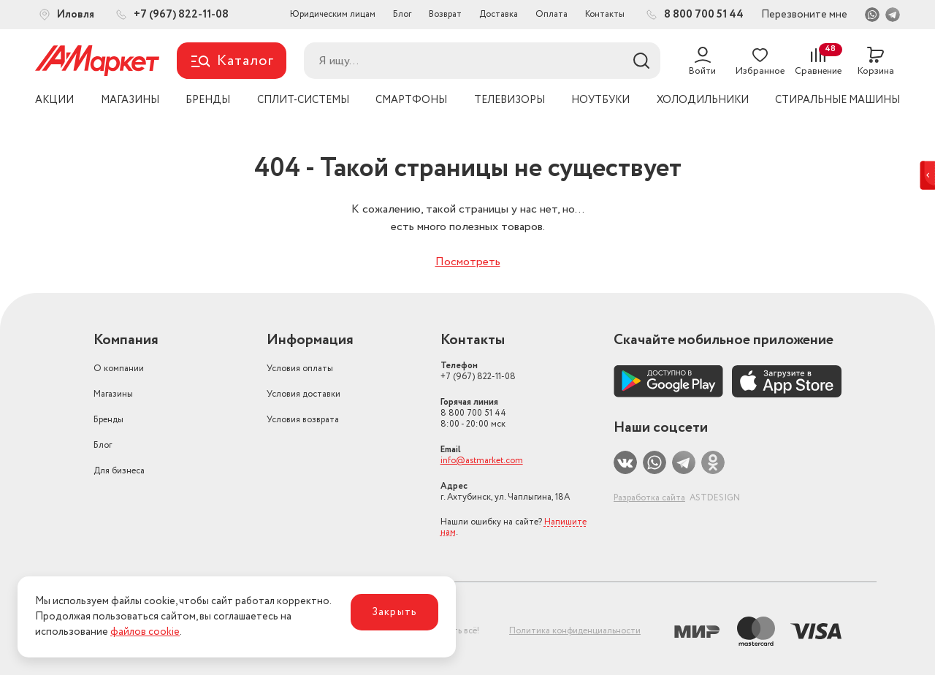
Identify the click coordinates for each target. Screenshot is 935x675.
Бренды (108, 419)
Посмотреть (467, 261)
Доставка (498, 14)
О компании (119, 368)
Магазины (113, 394)
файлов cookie (145, 632)
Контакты (605, 14)
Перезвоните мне (804, 14)
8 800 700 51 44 (473, 413)
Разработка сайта (649, 498)
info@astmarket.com (481, 460)
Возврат (445, 14)
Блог (402, 14)
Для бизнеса (119, 470)
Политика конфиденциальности (575, 631)
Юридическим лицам (332, 14)
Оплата (551, 14)
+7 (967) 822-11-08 (478, 371)
